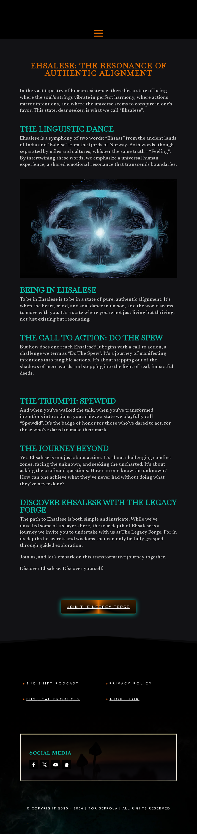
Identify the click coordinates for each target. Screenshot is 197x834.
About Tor (124, 699)
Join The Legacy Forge (98, 607)
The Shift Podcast (52, 683)
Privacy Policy (131, 683)
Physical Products (53, 699)
